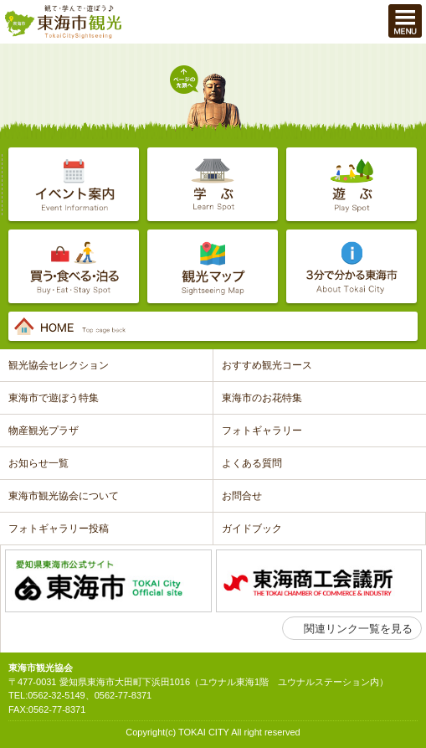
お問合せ (242, 496)
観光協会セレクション (58, 365)
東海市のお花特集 (262, 398)
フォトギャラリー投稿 (58, 528)
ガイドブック (252, 528)
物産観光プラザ (43, 430)
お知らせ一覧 (38, 463)
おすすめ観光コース (267, 365)
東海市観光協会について (63, 496)
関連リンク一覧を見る (358, 628)
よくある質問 (252, 463)
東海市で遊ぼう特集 (53, 398)
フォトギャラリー (262, 430)
